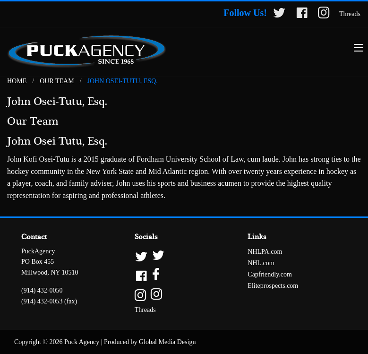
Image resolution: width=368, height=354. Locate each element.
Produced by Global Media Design (150, 341)
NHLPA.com (265, 251)
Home (16, 81)
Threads (349, 13)
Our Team (57, 81)
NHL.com (261, 263)
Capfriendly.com (270, 274)
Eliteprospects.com (273, 285)
